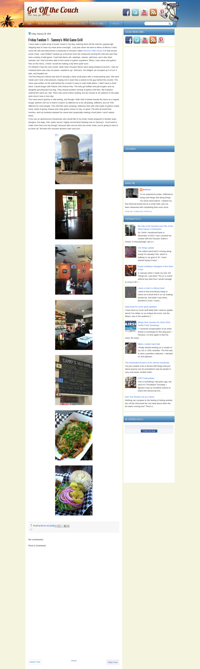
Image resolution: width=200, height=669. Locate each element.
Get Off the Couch (52, 10)
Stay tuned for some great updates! (141, 307)
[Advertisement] (51, 635)
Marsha (147, 190)
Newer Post (35, 662)
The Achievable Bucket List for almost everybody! (147, 362)
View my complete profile (138, 211)
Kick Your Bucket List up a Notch (139, 397)
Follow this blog (149, 431)
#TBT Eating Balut (146, 378)
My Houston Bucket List (48, 23)
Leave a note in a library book (151, 288)
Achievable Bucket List (75, 23)
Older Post (113, 662)
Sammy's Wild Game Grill (94, 51)
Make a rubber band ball (149, 344)
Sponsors (115, 23)
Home (29, 23)
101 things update (146, 248)
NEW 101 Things (98, 23)
